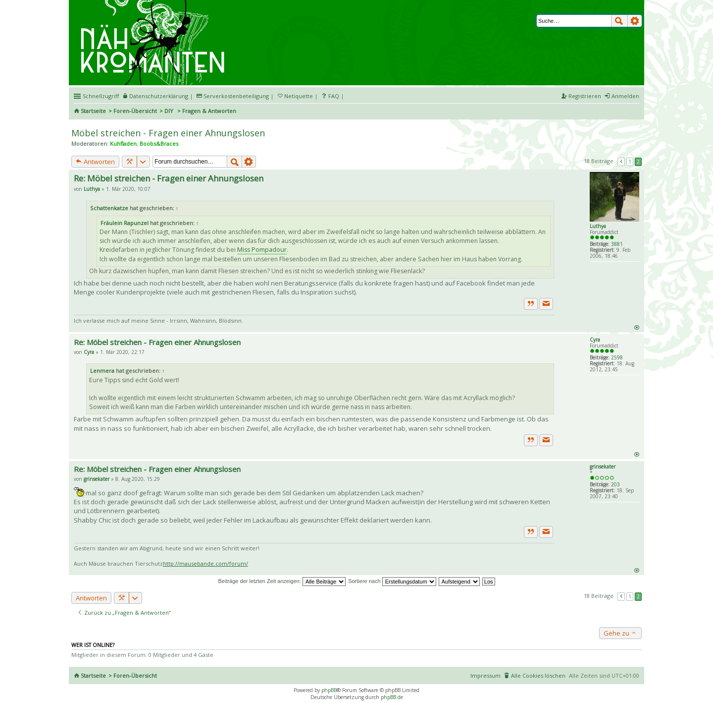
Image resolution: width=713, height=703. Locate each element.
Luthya (598, 226)
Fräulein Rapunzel (125, 223)
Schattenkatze (109, 208)
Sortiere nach (392, 581)
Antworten (95, 161)
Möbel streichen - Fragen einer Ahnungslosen (168, 133)
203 (615, 484)
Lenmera (102, 370)
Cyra (595, 339)
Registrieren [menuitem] (584, 96)
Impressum (485, 675)
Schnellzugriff (101, 96)
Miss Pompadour (262, 249)
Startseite (93, 111)
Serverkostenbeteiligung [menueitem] (236, 96)
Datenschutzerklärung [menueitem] (158, 96)
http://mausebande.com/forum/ (205, 563)
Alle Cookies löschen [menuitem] (538, 675)
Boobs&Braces (159, 143)
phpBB (329, 690)
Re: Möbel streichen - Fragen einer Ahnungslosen (168, 178)
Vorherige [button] (621, 162)
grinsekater (602, 466)
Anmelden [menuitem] (625, 96)
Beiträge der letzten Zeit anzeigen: (282, 581)
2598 (617, 357)
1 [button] (629, 161)
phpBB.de (392, 697)
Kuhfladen (123, 143)
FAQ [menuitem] (333, 96)
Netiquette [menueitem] (298, 96)
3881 (617, 243)
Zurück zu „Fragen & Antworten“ (124, 612)
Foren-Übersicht (135, 111)
